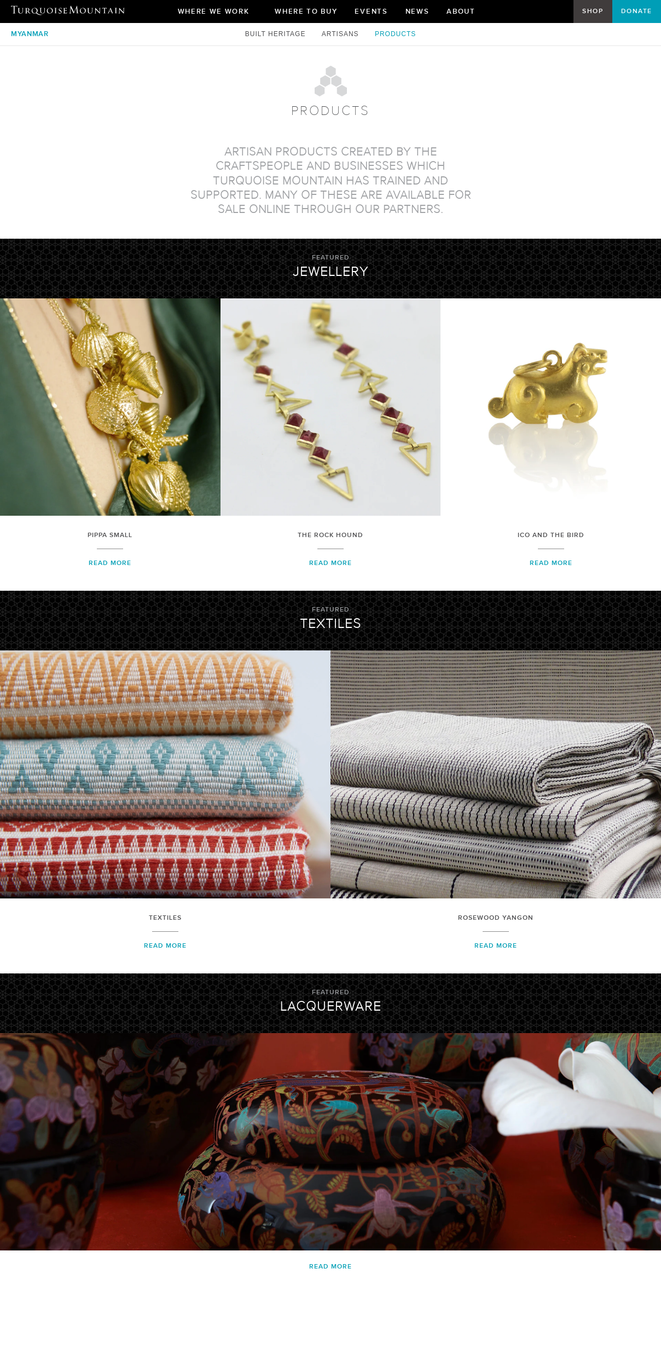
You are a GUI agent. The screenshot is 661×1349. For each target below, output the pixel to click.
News (417, 11)
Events (371, 11)
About (465, 14)
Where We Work (218, 14)
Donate (636, 11)
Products (395, 34)
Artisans (341, 34)
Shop (592, 11)
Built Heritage (276, 34)
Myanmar (30, 34)
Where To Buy (306, 11)
